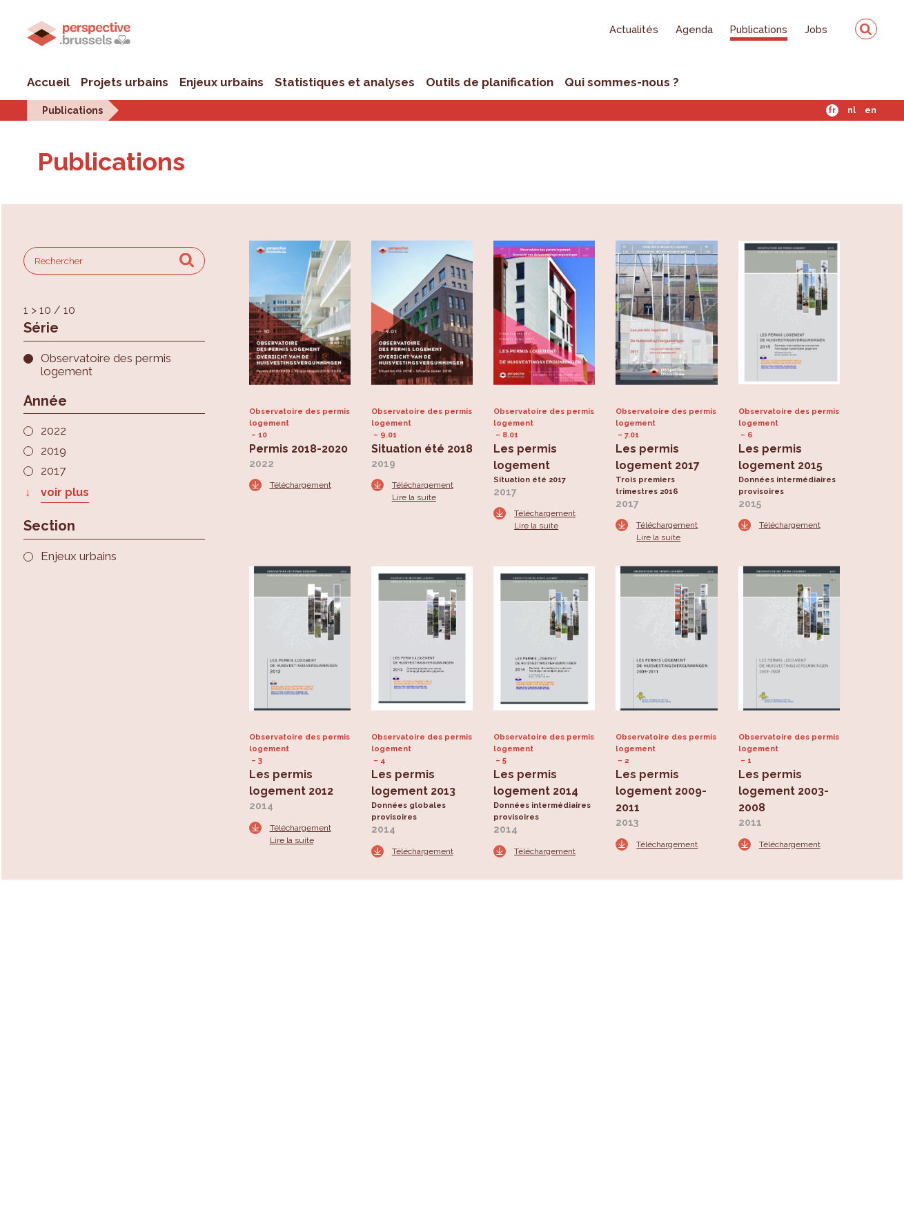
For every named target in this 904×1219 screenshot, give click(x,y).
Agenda (694, 29)
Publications (758, 29)
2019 (53, 450)
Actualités (633, 29)
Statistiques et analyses (345, 82)
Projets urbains (124, 82)
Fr (832, 110)
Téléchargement (300, 485)
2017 (53, 470)
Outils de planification (489, 82)
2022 (53, 430)
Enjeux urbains (221, 82)
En (870, 110)
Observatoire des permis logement (106, 365)
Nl (851, 110)
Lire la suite (414, 497)
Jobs (816, 29)
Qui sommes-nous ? (621, 82)
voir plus (65, 492)
